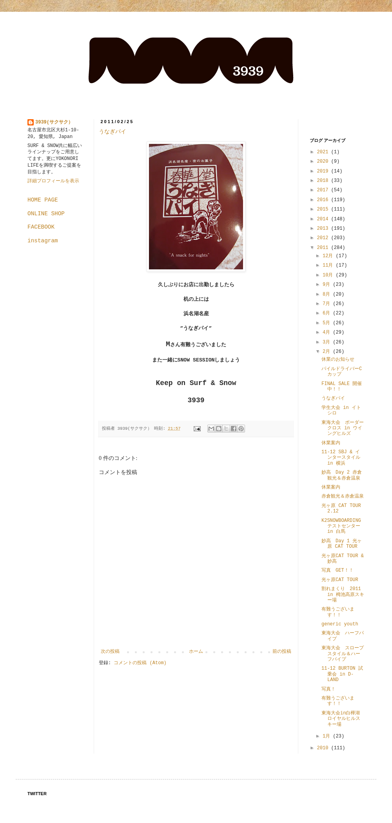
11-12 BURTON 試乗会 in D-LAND (342, 674)
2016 (324, 200)
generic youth (339, 624)
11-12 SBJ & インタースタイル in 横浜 (343, 457)
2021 (324, 152)
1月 (328, 736)
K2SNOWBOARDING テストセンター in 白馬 (343, 526)
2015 (324, 209)
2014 (324, 219)
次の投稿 (110, 651)
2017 (324, 190)
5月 (328, 323)
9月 (328, 284)
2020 (324, 161)
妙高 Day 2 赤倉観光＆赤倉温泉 (341, 475)
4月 (328, 332)
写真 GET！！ (337, 570)
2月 (328, 351)
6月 (328, 313)
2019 (324, 171)
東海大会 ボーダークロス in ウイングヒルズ (342, 428)
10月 (329, 275)
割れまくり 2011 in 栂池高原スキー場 (342, 594)
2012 (324, 238)
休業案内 (330, 443)
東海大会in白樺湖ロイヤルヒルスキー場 (340, 718)
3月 (328, 342)
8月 (328, 294)
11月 (329, 265)
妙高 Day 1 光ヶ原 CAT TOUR (341, 543)
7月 (328, 304)
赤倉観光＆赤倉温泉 (342, 496)
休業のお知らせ (337, 359)
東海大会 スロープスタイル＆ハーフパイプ (342, 653)
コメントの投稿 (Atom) (140, 663)
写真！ (328, 689)
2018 (324, 180)
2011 (324, 248)
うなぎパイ (112, 131)
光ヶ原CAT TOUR (339, 580)
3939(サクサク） (54, 122)
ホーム (196, 651)
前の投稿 (281, 651)
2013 (324, 228)
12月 (329, 256)
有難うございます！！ (337, 612)
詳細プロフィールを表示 (53, 181)
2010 (324, 748)
